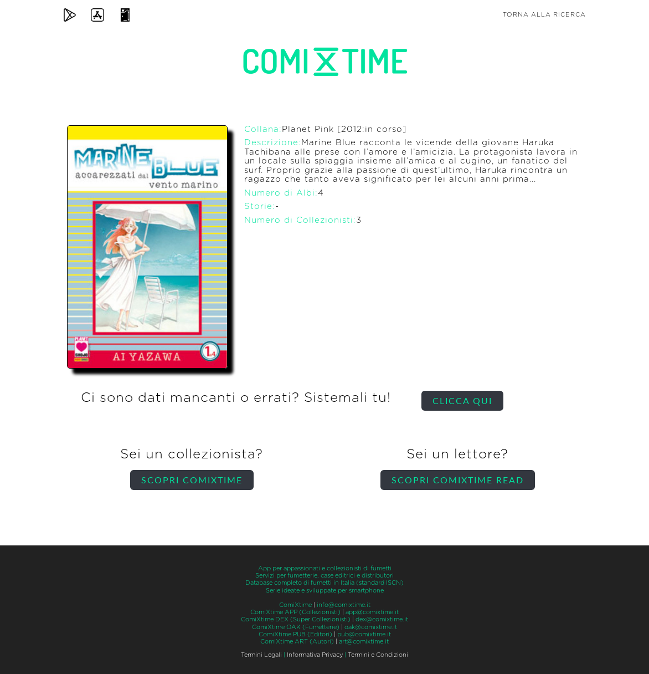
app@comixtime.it (372, 612)
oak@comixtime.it (370, 627)
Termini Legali (261, 655)
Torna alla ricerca (544, 15)
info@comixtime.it (343, 605)
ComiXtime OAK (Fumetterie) (295, 627)
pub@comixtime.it (364, 634)
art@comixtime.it (364, 642)
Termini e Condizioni (378, 655)
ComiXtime (295, 605)
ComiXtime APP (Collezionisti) (295, 612)
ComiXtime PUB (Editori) (295, 634)
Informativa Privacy (315, 655)
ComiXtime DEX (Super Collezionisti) (296, 619)
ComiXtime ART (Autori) (297, 642)
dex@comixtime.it (382, 619)
